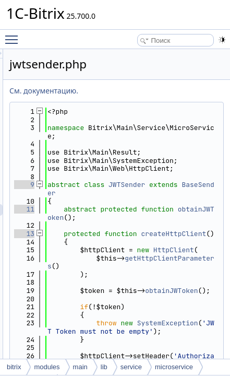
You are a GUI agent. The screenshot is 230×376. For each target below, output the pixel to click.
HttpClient (193, 323)
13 (117, 282)
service (131, 367)
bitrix (14, 367)
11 (117, 249)
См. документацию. (137, 91)
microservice (174, 367)
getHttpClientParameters (177, 351)
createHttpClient (177, 294)
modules (46, 367)
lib (104, 367)
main (80, 367)
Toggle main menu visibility (14, 35)
